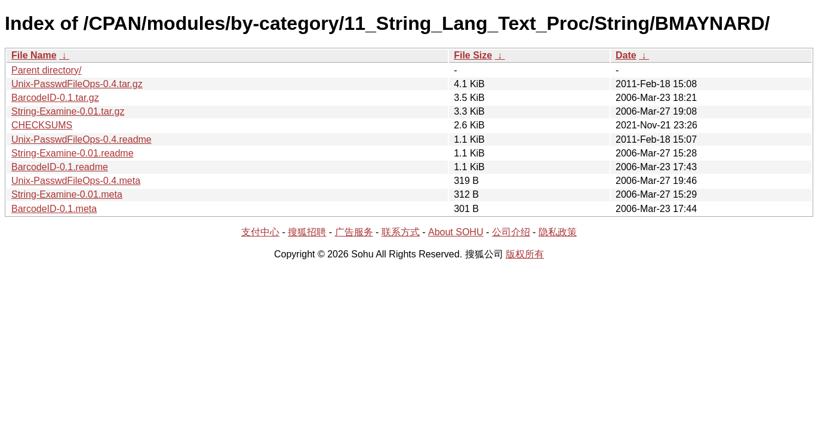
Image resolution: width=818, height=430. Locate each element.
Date (626, 55)
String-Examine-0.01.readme (72, 153)
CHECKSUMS (41, 125)
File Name (34, 55)
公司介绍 (511, 232)
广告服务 (354, 232)
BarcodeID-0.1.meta (54, 209)
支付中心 (260, 232)
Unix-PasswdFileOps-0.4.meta (75, 181)
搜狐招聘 (307, 232)
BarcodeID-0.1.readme (59, 167)
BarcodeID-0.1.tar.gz (55, 98)
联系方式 (401, 232)
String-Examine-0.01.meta (66, 194)
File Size (473, 55)
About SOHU (455, 232)
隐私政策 (558, 232)
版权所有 (525, 254)
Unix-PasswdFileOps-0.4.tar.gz (77, 84)
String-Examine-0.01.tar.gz (67, 111)
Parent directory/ (46, 70)
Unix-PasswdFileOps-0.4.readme (81, 139)
